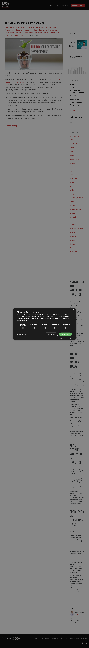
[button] (22, 334)
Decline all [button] (51, 334)
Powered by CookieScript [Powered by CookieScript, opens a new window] (66, 338)
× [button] (73, 309)
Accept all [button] (65, 334)
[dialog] (44, 324)
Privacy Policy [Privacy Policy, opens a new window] (26, 320)
